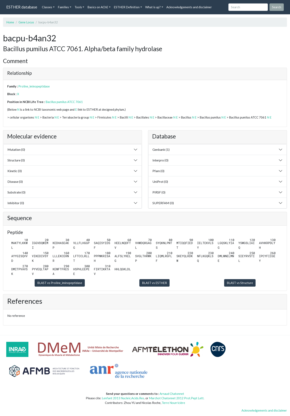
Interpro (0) (160, 160)
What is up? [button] (153, 7)
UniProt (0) (160, 181)
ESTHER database (21, 7)
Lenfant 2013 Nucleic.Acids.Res (123, 398)
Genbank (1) (161, 149)
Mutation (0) (16, 149)
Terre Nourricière (173, 403)
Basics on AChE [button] (97, 7)
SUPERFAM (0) (163, 203)
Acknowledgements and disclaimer (189, 7)
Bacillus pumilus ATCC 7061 (64, 102)
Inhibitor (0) (15, 203)
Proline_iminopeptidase (34, 86)
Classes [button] (47, 7)
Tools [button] (78, 7)
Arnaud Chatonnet (172, 393)
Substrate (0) (16, 192)
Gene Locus (26, 22)
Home (10, 22)
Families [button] (63, 7)
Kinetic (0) (14, 171)
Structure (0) (16, 160)
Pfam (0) (158, 171)
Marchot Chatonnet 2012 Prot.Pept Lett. (176, 398)
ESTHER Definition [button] (127, 7)
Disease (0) (15, 181)
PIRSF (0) (158, 192)
